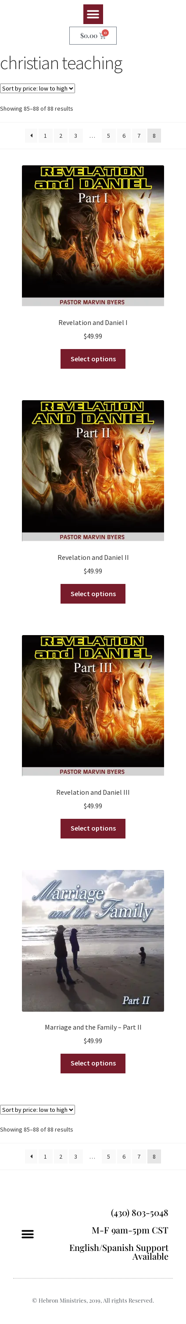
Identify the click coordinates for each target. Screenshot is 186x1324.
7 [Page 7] (138, 136)
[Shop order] (37, 88)
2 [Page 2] (60, 136)
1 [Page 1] (45, 136)
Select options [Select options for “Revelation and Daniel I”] (93, 358)
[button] (93, 14)
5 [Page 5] (108, 136)
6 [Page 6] (123, 136)
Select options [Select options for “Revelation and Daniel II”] (93, 593)
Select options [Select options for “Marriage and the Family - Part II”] (93, 1063)
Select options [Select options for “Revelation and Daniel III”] (93, 828)
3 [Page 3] (75, 136)
